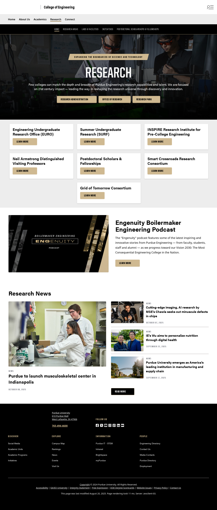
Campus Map (58, 443)
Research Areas (70, 29)
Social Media (14, 443)
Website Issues (144, 487)
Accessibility (42, 487)
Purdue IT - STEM (104, 443)
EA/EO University (59, 487)
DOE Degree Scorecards (122, 487)
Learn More (23, 141)
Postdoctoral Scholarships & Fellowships (138, 29)
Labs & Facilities (90, 29)
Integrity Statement (80, 487)
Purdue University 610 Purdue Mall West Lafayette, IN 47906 (64, 416)
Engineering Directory (150, 443)
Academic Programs (17, 454)
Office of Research (112, 99)
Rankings (56, 449)
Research (55, 19)
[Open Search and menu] (210, 7)
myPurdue (101, 460)
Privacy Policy (161, 487)
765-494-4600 (60, 426)
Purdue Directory (148, 460)
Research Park (144, 99)
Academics (40, 19)
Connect (70, 19)
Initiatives (107, 29)
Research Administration (74, 99)
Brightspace (101, 454)
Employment (146, 466)
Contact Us (145, 449)
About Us (24, 19)
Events (55, 460)
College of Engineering (59, 7)
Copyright (85, 484)
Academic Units (15, 449)
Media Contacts (147, 454)
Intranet (99, 449)
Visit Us (55, 466)
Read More (120, 391)
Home (11, 19)
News (54, 454)
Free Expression (100, 487)
